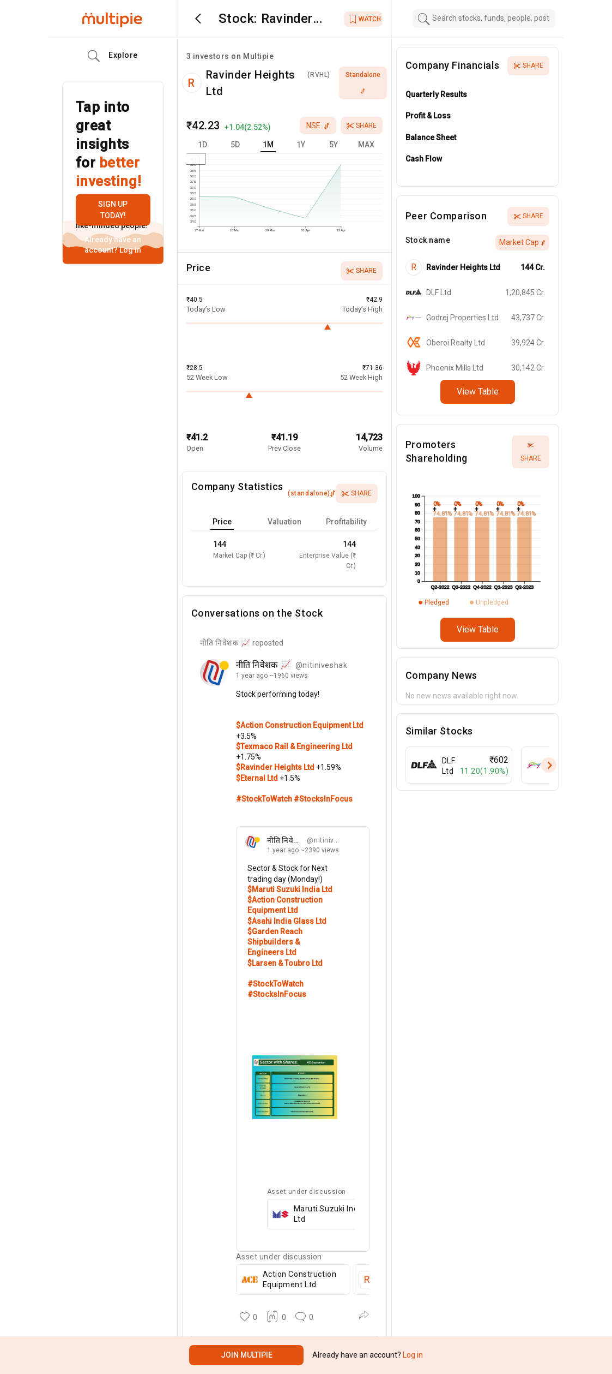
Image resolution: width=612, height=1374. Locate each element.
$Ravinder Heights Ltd (276, 767)
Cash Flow (423, 158)
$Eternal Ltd (258, 778)
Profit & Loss (428, 115)
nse (318, 125)
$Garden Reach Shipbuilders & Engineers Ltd (274, 942)
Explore (113, 56)
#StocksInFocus (323, 798)
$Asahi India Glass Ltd (286, 921)
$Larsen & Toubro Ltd (285, 963)
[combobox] (484, 18)
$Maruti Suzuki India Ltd (289, 889)
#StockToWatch (265, 798)
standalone (363, 82)
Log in (129, 250)
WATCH (365, 19)
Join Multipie (246, 1355)
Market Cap (522, 242)
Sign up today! (113, 210)
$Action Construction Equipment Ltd (299, 725)
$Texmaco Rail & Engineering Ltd (294, 746)
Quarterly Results (436, 94)
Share (362, 125)
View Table (478, 391)
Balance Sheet (430, 137)
